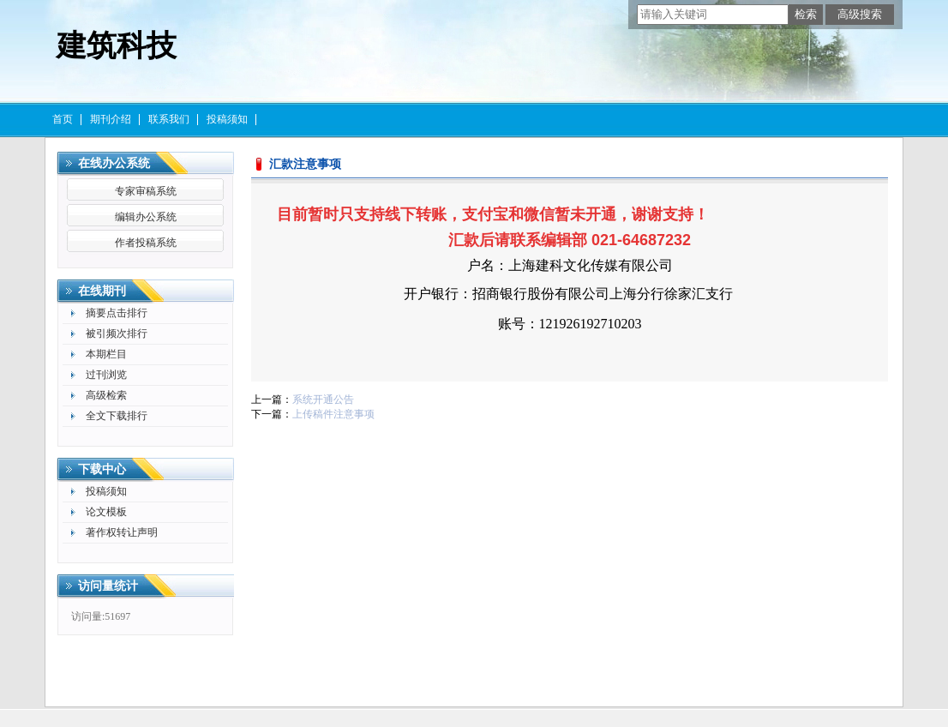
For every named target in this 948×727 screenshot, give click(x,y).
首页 (62, 119)
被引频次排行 (116, 333)
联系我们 (168, 119)
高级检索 (106, 395)
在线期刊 (102, 291)
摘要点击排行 (116, 313)
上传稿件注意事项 (333, 414)
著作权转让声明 (122, 532)
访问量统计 (108, 586)
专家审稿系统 (146, 191)
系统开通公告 (323, 400)
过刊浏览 (106, 375)
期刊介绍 (110, 119)
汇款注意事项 (305, 164)
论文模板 (106, 512)
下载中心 (102, 469)
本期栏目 (106, 354)
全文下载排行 (116, 416)
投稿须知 (227, 119)
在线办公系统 (114, 163)
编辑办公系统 (146, 217)
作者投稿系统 (146, 243)
